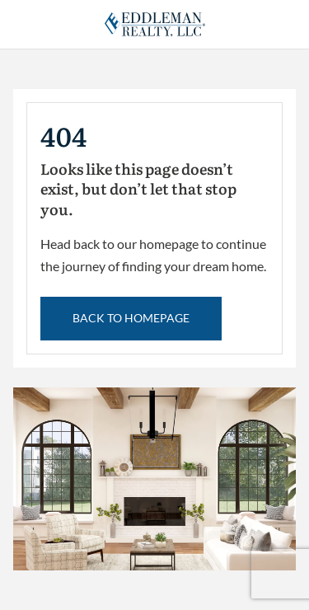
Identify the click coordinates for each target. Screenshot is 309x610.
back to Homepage (131, 318)
